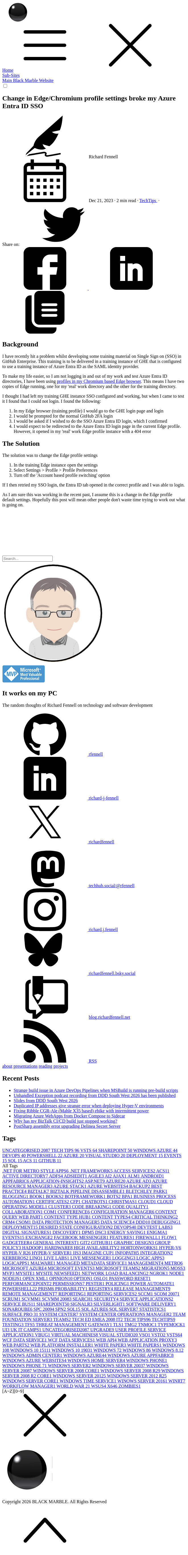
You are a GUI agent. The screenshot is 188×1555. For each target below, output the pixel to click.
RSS (49, 1061)
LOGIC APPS (150, 1258)
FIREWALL (149, 1237)
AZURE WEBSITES (108, 1186)
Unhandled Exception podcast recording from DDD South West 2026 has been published (94, 1095)
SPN (61, 1309)
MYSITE (26, 1273)
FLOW (169, 1237)
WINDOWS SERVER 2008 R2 (130, 1370)
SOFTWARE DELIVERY (151, 1304)
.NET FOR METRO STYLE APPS (36, 1170)
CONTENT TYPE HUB (68, 1217)
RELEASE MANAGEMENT (142, 1288)
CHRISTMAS (123, 1201)
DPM (88, 1232)
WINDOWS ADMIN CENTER (32, 1355)
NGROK (159, 1273)
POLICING (118, 1283)
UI (6, 1329)
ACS (31, 1160)
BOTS (114, 1196)
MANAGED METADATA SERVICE (92, 1263)
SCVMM (32, 1299)
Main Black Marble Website (27, 80)
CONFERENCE (74, 1211)
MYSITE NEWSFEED (59, 1273)
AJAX (120, 1176)
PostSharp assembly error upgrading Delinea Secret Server (67, 1126)
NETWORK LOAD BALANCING (116, 1273)
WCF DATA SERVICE (25, 1340)
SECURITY (106, 1299)
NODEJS (12, 1278)
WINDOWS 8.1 (167, 1350)
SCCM (146, 1293)
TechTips (148, 200)
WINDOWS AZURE (155, 1150)
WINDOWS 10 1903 (72, 1350)
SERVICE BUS (19, 1304)
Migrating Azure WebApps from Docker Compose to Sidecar (69, 1116)
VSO (145, 1334)
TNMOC (148, 1324)
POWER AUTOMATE (152, 1283)
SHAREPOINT (115, 1150)
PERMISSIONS (69, 1283)
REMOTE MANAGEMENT (30, 1293)
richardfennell (58, 841)
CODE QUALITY (130, 1206)
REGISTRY (101, 1288)
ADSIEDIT (76, 1176)
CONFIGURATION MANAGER (123, 1211)
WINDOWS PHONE (146, 1360)
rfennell (52, 754)
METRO (173, 1263)
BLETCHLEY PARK (146, 1191)
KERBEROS (16, 1258)
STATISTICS (152, 1309)
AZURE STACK (70, 1186)
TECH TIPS (65, 1150)
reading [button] (45, 1066)
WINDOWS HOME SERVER (96, 1360)
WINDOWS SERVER (70, 1365)
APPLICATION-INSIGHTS (57, 1181)
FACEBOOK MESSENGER (82, 1237)
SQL (15, 1160)
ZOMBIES (129, 1386)
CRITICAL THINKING (154, 1217)
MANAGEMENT (146, 1263)
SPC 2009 (44, 1309)
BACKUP (140, 1186)
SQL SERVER (124, 1309)
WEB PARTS (16, 1345)
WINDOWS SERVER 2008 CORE (67, 1370)
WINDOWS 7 (108, 1350)
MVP (9, 1273)
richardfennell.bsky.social (68, 973)
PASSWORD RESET (130, 1278)
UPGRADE (102, 1329)
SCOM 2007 (166, 1293)
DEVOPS (14, 1155)
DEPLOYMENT (145, 1155)
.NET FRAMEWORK (91, 1170)
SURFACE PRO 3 (20, 1314)
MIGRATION (156, 1268)
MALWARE (43, 1263)
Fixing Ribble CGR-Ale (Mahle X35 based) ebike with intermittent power (81, 1110)
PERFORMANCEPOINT (27, 1283)
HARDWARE (59, 1247)
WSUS (99, 1386)
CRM (9, 1222)
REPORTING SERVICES (112, 1293)
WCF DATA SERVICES (72, 1340)
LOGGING (124, 1258)
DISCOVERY (67, 1232)
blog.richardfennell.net (109, 1017)
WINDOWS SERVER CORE (31, 1381)
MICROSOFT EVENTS (72, 1268)
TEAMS (62, 1319)
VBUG (43, 1334)
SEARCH (83, 1299)
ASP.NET (95, 1181)
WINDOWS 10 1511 (31, 1350)
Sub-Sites (11, 75)
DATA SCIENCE (118, 1222)
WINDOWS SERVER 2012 (80, 1375)
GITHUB (49, 1160)
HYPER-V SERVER (52, 1252)
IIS (77, 1252)
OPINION (61, 1278)
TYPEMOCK (171, 1324)
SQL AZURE (95, 1309)
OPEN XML (36, 1278)
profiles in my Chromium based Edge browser (99, 381)
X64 (113, 1386)
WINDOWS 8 (137, 1350)
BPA (128, 1196)
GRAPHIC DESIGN (134, 1242)
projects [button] (60, 1066)
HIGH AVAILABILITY (97, 1247)
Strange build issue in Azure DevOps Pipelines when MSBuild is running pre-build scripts (96, 1090)
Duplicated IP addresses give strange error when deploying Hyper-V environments (89, 1105)
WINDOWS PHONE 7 (25, 1365)
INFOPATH (127, 1252)
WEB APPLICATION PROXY (147, 1340)
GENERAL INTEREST (56, 1242)
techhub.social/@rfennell (68, 885)
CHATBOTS (95, 1201)
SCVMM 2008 (57, 1299)
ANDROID (152, 1176)
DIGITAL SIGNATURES (27, 1232)
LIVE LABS (57, 1258)
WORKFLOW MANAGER (29, 1386)
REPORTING (72, 1293)
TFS (30, 1324)
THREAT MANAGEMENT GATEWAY (74, 1324)
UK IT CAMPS (26, 1329)
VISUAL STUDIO (106, 1155)
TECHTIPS (163, 1319)
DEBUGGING (166, 1222)
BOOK (38, 1196)
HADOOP (33, 1247)
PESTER (96, 1283)
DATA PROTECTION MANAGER (66, 1222)
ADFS (56, 1176)
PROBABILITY (72, 1288)
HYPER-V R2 (17, 1252)
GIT (85, 1242)
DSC (101, 1232)
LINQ (37, 1258)
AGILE (96, 1176)
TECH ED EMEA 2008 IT (98, 1319)
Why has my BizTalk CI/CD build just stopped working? (65, 1121)
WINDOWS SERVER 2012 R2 (137, 1375)
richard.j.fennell (60, 929)
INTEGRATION (156, 1252)
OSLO (101, 1278)
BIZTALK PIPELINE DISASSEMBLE (88, 1191)
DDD (143, 1222)
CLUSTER (60, 1206)
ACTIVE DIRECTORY (25, 1176)
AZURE (74, 1155)
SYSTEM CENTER (59, 1314)
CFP (76, 1201)
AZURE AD (139, 1181)
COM (50, 1211)
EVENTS (13, 1237)
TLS (119, 1324)
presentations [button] (26, 1066)
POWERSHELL (45, 1155)
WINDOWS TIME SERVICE (88, 1381)
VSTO (158, 1334)
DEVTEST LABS (155, 1227)
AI (109, 1176)
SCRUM (12, 1299)
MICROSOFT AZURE (25, 1268)
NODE (176, 1273)
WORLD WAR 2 (74, 1386)
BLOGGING (16, 1196)
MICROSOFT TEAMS (118, 1268)
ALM (134, 1176)
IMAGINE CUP (98, 1252)
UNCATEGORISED (26, 1150)
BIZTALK (39, 1191)
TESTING (13, 1324)
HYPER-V (170, 1247)
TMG (131, 1324)
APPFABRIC (16, 1181)
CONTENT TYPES (111, 1217)
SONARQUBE (18, 1309)
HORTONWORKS (140, 1247)
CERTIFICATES (53, 1201)
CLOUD (147, 1201)
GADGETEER (17, 1242)
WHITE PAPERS (144, 1345)
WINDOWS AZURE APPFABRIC (141, 1355)
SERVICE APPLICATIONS (146, 1299)
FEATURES (123, 1237)
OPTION (84, 1278)
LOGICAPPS (16, 1263)
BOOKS (55, 1196)
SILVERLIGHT (110, 1304)
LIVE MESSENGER (91, 1258)
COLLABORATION (23, 1211)
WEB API (106, 1340)
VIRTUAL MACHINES (75, 1334)
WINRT (176, 1381)
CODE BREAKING (92, 1206)
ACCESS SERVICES (134, 1170)
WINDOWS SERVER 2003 (119, 1365)
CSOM (24, 1222)
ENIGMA (157, 1232)
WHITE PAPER (110, 1345)
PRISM (46, 1288)
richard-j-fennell (60, 798)
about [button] (7, 1066)
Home (7, 70)
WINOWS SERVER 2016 (142, 1381)
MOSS (177, 1268)
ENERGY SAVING (127, 1232)
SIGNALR (81, 1304)
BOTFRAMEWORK (86, 1196)
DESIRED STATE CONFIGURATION (76, 1227)
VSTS (89, 1150)
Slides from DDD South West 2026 (46, 1100)
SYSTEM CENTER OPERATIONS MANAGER (126, 1314)
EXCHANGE (39, 1237)
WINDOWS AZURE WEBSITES (34, 1360)
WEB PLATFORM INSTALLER (62, 1345)
